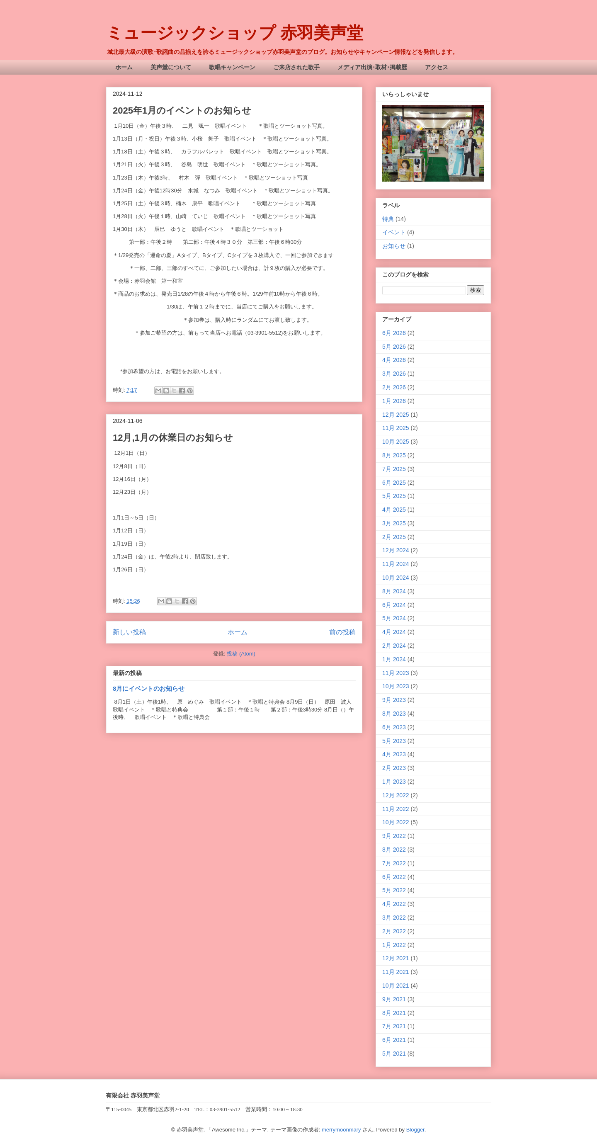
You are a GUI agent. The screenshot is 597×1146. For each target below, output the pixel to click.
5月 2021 (394, 1053)
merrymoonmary (341, 1130)
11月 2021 (395, 972)
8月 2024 (394, 591)
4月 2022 (394, 904)
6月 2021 (394, 1040)
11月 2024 (395, 564)
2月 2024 (394, 645)
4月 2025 (394, 509)
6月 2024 (394, 605)
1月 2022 (394, 945)
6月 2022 (394, 877)
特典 (388, 219)
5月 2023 (394, 741)
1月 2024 (394, 659)
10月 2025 (395, 441)
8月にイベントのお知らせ (148, 688)
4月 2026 (394, 360)
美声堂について (170, 67)
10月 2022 (395, 822)
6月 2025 (394, 482)
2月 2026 (394, 387)
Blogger (415, 1130)
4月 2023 (394, 754)
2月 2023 (394, 768)
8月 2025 (394, 455)
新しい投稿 (129, 632)
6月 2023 (394, 727)
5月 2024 (394, 618)
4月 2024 (394, 632)
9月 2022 (394, 836)
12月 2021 (395, 958)
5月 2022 (394, 890)
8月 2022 (394, 849)
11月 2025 (395, 428)
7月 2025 (394, 469)
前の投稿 (342, 632)
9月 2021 (394, 999)
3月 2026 (394, 373)
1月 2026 (394, 401)
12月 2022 (395, 795)
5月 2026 (394, 346)
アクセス (436, 67)
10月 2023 (395, 686)
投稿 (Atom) (241, 654)
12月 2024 (395, 550)
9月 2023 (394, 700)
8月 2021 (394, 1013)
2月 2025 (394, 537)
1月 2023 (394, 781)
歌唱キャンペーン (232, 67)
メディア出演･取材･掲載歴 (372, 67)
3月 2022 (394, 917)
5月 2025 (394, 496)
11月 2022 (395, 809)
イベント (393, 232)
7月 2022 (394, 863)
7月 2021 (394, 1026)
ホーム (124, 67)
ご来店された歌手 (296, 67)
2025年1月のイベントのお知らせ (182, 110)
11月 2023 (395, 673)
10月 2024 (395, 577)
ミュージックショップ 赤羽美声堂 (234, 33)
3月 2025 (394, 523)
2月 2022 (394, 931)
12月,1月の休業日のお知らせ (173, 437)
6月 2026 (394, 333)
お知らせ (393, 246)
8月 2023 (394, 713)
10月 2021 (395, 985)
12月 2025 (395, 414)
